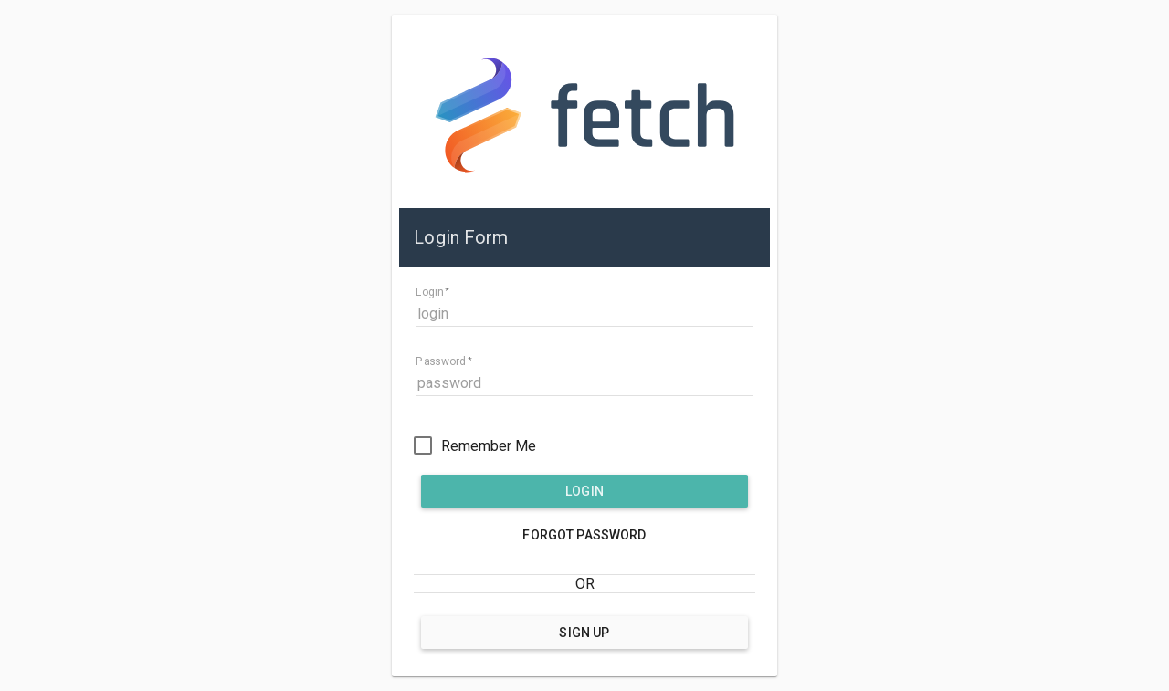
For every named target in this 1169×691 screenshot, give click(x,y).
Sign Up (584, 632)
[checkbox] (475, 445)
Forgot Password (584, 535)
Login (584, 491)
